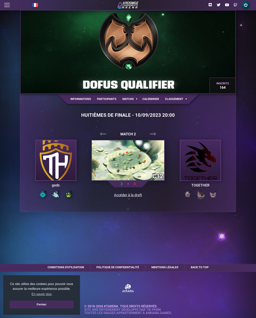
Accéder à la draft (128, 195)
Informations (80, 99)
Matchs (129, 99)
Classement (176, 99)
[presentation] (103, 134)
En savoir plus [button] (42, 294)
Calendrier (150, 99)
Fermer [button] (42, 304)
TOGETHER (200, 185)
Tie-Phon (153, 309)
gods (56, 185)
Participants (106, 99)
